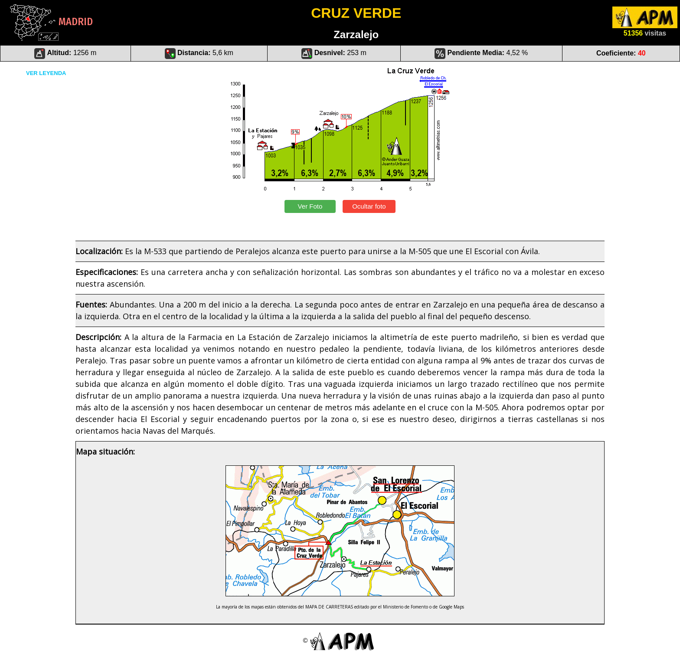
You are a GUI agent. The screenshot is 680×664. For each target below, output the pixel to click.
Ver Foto (310, 206)
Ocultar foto (369, 206)
